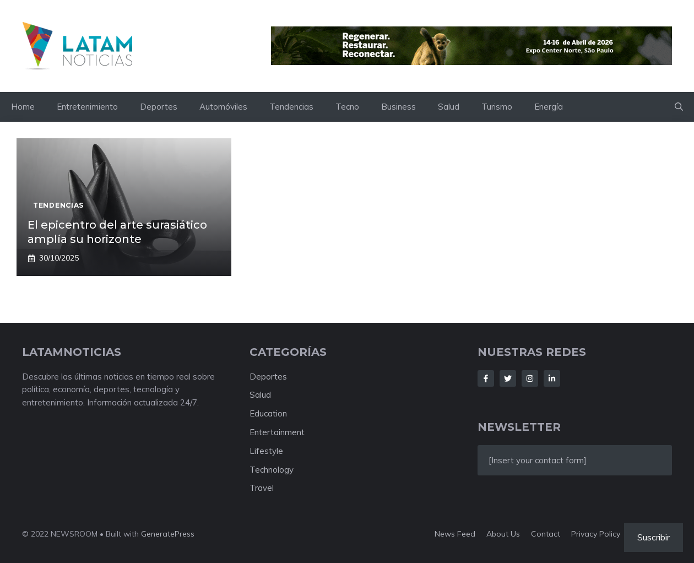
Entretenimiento (87, 106)
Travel (262, 488)
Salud (448, 106)
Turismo (496, 106)
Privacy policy (595, 534)
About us (503, 534)
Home (23, 106)
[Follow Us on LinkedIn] (552, 378)
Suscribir (653, 537)
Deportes (158, 106)
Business (398, 106)
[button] (679, 107)
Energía (548, 106)
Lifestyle (266, 451)
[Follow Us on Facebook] (486, 378)
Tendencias (291, 106)
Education (268, 413)
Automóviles (223, 106)
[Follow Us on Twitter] (508, 378)
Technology (272, 469)
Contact (545, 534)
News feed (455, 534)
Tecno (347, 106)
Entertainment (277, 432)
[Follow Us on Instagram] (530, 378)
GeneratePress (167, 534)
